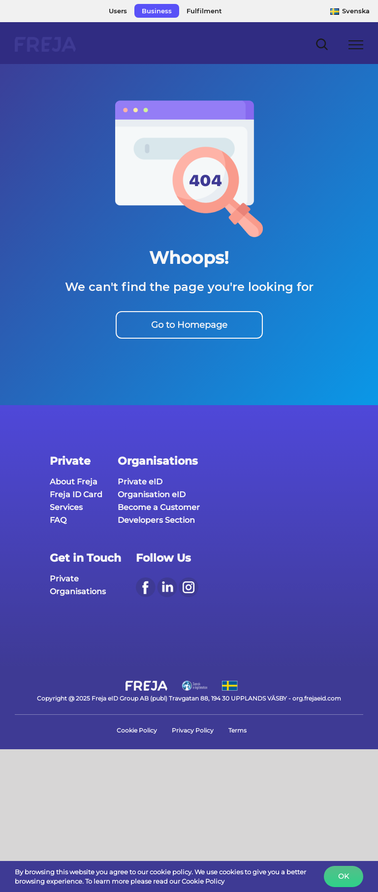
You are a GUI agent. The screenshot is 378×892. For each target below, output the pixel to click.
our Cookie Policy (196, 881)
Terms (237, 730)
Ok (343, 876)
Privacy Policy (193, 730)
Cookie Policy (137, 730)
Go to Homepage (189, 324)
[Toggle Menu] (356, 44)
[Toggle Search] (322, 44)
